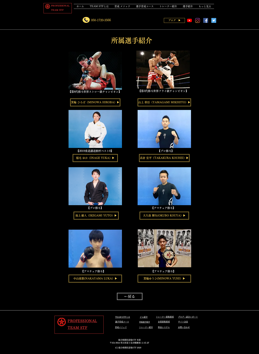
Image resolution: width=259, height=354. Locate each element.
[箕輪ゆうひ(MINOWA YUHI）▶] (164, 279)
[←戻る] (129, 296)
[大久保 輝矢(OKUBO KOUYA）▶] (164, 216)
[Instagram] (197, 20)
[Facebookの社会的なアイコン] (205, 20)
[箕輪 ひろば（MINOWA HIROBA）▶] (95, 102)
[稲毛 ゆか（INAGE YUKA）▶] (95, 158)
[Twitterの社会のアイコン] (213, 20)
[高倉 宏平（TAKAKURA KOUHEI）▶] (164, 158)
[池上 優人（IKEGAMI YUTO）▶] (96, 216)
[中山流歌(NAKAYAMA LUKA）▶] (95, 279)
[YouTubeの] (189, 20)
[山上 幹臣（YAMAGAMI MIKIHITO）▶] (164, 102)
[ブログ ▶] (174, 20)
